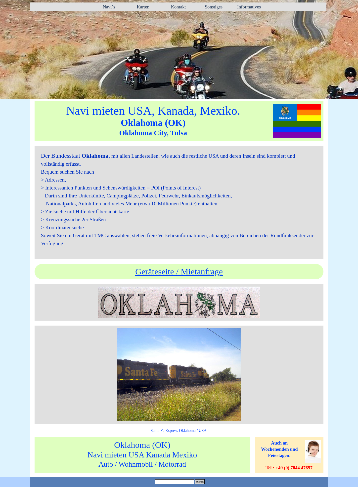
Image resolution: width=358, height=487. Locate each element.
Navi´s (107, 6)
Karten (143, 6)
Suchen (200, 481)
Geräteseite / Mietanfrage (179, 271)
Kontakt (178, 6)
